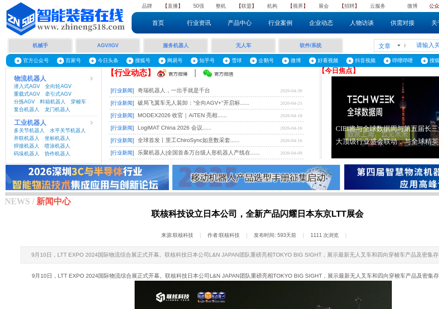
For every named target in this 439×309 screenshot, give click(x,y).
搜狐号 (142, 61)
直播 (173, 6)
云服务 (377, 6)
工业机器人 (30, 123)
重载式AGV (27, 94)
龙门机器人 (57, 109)
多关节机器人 (29, 130)
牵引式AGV (58, 94)
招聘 (349, 6)
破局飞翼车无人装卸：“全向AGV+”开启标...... (193, 103)
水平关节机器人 (68, 130)
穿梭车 (78, 102)
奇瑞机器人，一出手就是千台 (174, 90)
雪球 (237, 61)
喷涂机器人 (57, 146)
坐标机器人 (57, 138)
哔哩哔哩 (402, 61)
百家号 (73, 61)
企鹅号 (266, 61)
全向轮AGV (58, 86)
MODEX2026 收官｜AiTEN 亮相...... (182, 115)
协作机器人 (57, 154)
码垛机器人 (26, 154)
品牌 (147, 6)
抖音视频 (365, 61)
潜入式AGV (27, 86)
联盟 (246, 6)
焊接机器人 (26, 146)
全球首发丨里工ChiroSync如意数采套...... (189, 140)
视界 (298, 6)
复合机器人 (26, 109)
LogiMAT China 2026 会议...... (174, 127)
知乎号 (207, 61)
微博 (412, 6)
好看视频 (328, 61)
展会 (324, 6)
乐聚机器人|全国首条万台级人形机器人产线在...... (199, 152)
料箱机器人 (53, 102)
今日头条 (108, 61)
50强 (198, 6)
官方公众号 (36, 61)
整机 (221, 6)
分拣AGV (24, 102)
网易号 (175, 61)
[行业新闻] (122, 91)
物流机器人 (30, 79)
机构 (272, 6)
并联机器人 (26, 138)
